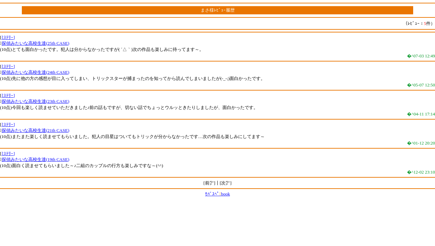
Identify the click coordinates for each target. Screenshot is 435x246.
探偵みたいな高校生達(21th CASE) (35, 130)
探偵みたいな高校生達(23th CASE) (35, 101)
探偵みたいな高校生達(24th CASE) (35, 72)
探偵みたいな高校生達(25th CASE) (35, 43)
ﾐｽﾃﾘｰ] (8, 37)
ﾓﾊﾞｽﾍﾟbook (217, 193)
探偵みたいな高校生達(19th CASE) (35, 159)
